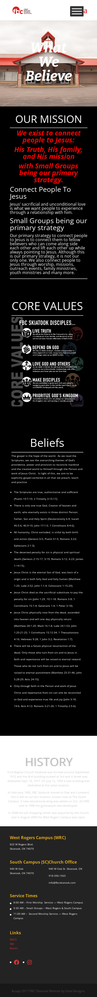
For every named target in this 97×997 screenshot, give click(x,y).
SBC (12, 944)
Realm (14, 948)
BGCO (13, 939)
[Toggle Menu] (77, 11)
